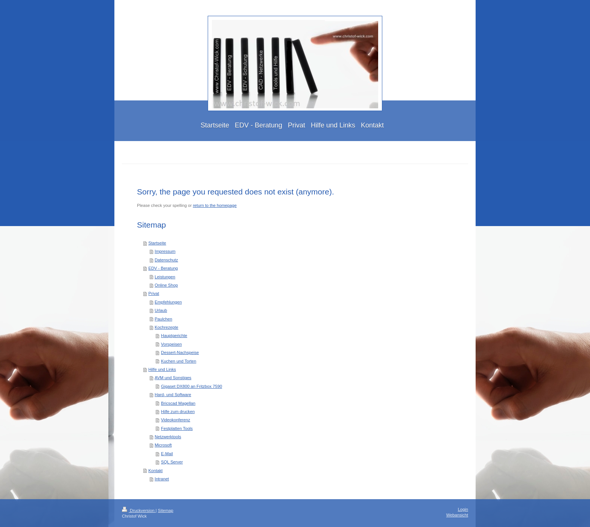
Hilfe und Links (162, 369)
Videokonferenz (175, 420)
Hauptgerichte (174, 335)
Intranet (162, 479)
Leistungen (165, 277)
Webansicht (457, 515)
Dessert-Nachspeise (180, 352)
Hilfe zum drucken (178, 411)
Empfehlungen (168, 302)
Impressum (165, 251)
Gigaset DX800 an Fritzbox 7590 (191, 386)
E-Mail (167, 453)
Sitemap (165, 510)
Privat (153, 293)
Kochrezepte (166, 327)
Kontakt (155, 470)
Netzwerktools (168, 436)
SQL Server (172, 462)
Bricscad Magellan (178, 403)
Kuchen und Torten (178, 361)
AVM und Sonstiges (173, 377)
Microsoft (163, 445)
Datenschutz (166, 260)
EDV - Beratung (163, 268)
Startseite (157, 243)
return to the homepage (215, 205)
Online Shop (166, 285)
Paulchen (163, 319)
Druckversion (139, 510)
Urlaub (161, 310)
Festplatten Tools (177, 428)
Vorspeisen (171, 344)
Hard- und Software (173, 394)
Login (463, 509)
